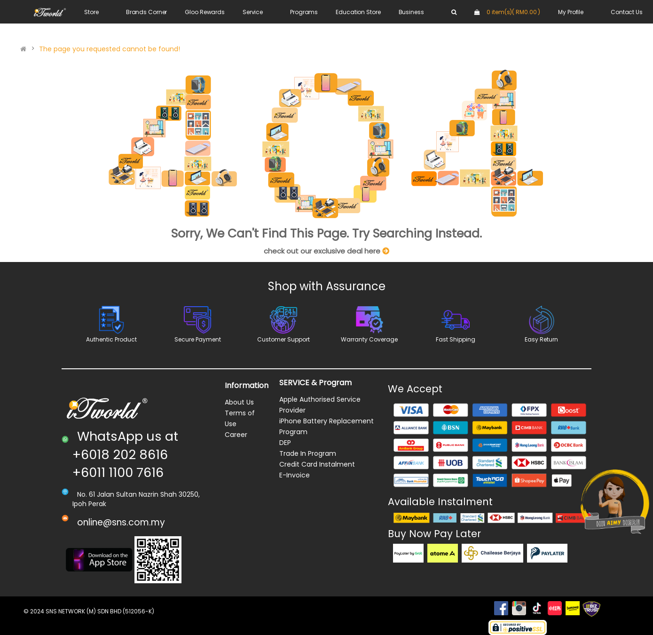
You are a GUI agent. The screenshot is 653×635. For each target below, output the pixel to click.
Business (411, 12)
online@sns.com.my (121, 522)
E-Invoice (294, 475)
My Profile (570, 12)
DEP (285, 442)
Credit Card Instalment (317, 464)
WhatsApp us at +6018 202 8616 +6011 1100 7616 (125, 454)
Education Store (358, 12)
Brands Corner (146, 12)
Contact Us (627, 12)
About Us (239, 402)
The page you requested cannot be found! (109, 49)
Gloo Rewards (205, 12)
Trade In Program (307, 453)
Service (253, 12)
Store (91, 12)
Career (236, 434)
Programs (304, 12)
